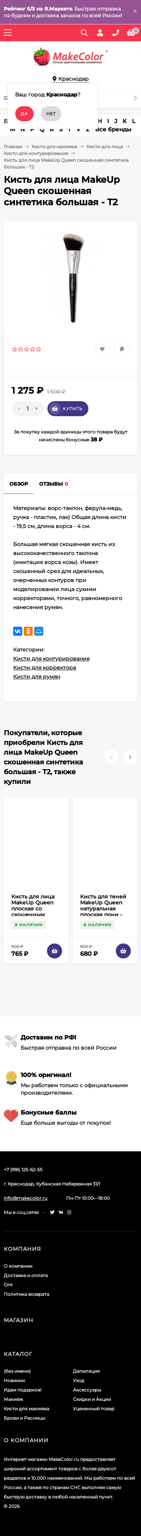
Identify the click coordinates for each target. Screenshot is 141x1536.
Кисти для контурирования (36, 153)
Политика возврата (26, 1294)
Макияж (13, 1399)
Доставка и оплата (26, 1275)
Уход (78, 1380)
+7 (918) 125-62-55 (23, 1169)
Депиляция (86, 1371)
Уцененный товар (93, 1408)
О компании (18, 1266)
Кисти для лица (104, 146)
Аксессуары (87, 1390)
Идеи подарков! (22, 1390)
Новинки (14, 1380)
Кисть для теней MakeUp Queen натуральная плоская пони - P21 (103, 908)
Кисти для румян (36, 676)
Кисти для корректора (44, 667)
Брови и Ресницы (24, 1418)
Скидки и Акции (92, 1399)
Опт (8, 1285)
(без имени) (17, 1371)
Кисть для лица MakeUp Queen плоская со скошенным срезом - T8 (33, 908)
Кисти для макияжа (54, 146)
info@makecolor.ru (25, 1198)
